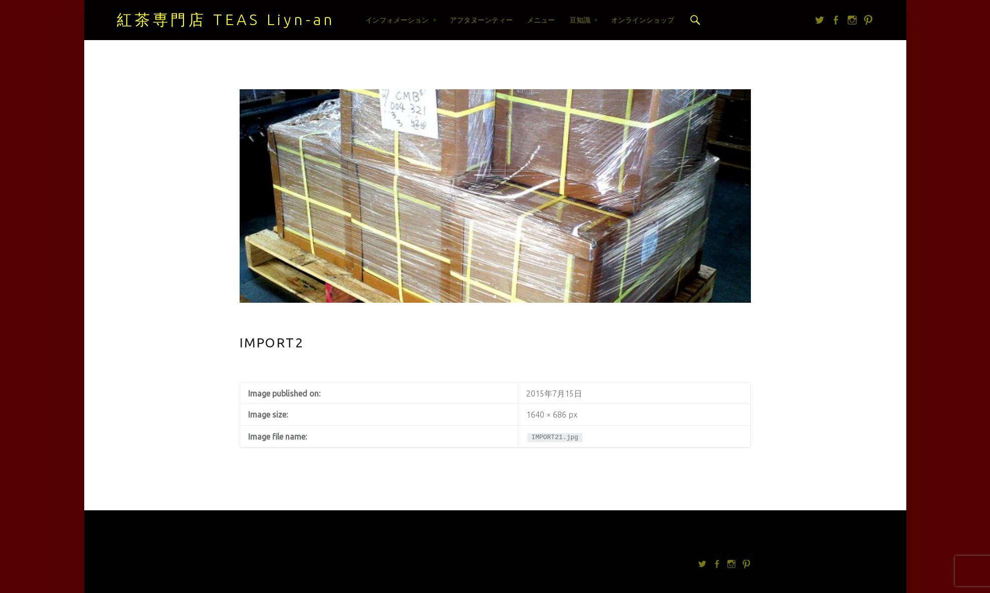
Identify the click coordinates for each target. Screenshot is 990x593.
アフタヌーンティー (481, 20)
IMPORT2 (272, 342)
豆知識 (579, 20)
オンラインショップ (642, 20)
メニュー (541, 20)
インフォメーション (397, 20)
